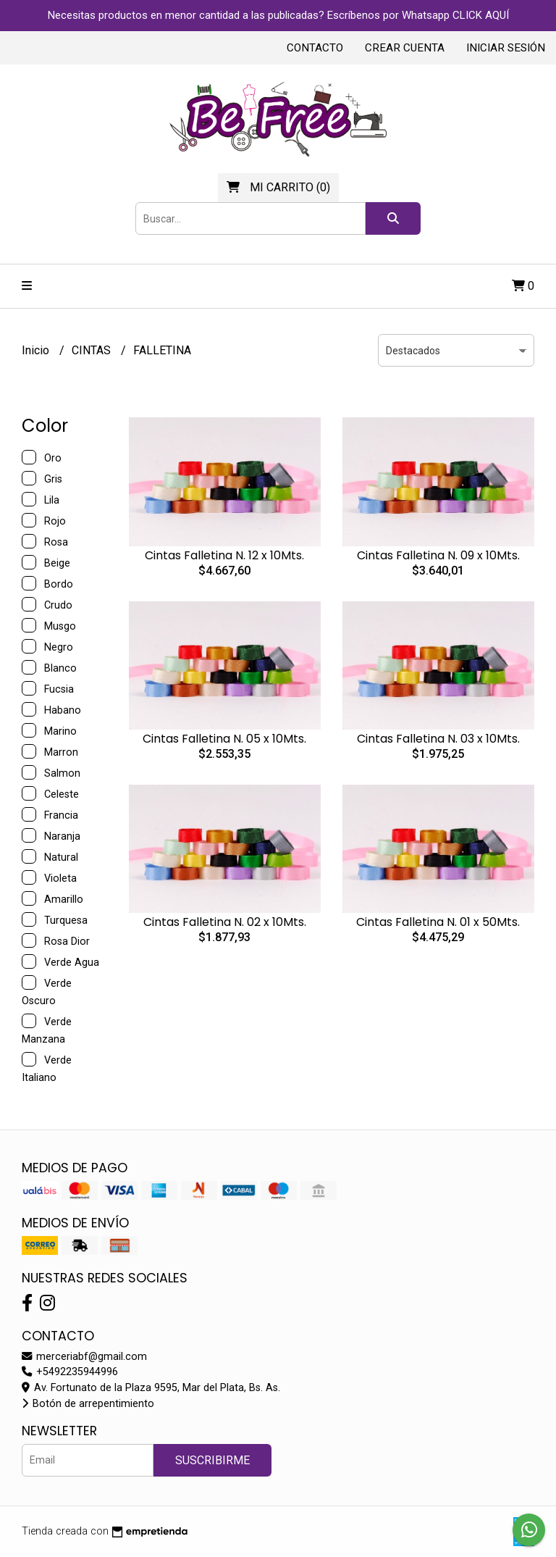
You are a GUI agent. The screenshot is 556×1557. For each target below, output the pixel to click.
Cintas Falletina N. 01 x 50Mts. (438, 922)
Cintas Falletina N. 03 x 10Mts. (438, 738)
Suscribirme (212, 1460)
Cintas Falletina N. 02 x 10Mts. (224, 922)
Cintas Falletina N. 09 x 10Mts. (438, 555)
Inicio (37, 350)
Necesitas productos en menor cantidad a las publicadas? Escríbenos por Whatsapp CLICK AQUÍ (278, 15)
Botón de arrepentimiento (88, 1404)
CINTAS (93, 350)
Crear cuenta (405, 47)
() (278, 187)
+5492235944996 (70, 1372)
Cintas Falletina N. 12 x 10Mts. (224, 555)
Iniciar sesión (505, 47)
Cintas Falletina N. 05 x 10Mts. (224, 738)
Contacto (315, 47)
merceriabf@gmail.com (84, 1357)
